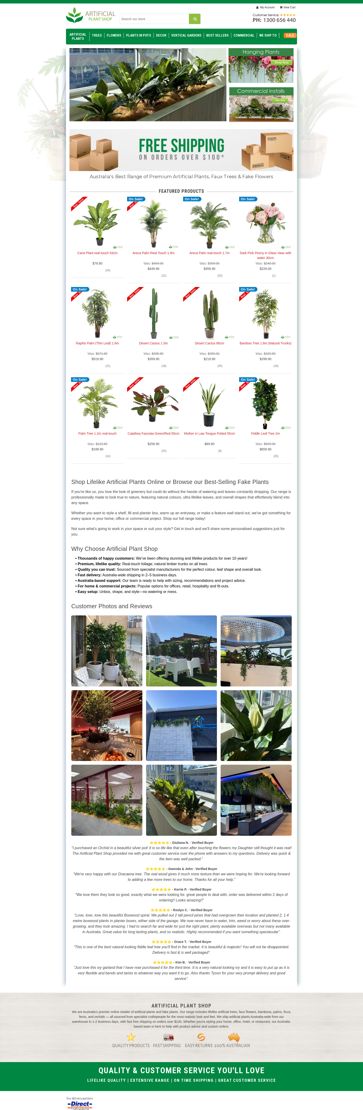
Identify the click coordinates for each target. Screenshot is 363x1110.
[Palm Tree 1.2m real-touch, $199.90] (97, 403)
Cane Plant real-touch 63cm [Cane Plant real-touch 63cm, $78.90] (97, 253)
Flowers (114, 35)
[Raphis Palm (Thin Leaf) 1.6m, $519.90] (97, 313)
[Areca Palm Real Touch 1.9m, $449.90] (153, 223)
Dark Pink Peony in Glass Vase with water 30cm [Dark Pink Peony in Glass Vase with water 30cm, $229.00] (265, 255)
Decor (161, 35)
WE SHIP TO (268, 35)
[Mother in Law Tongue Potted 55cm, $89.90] (209, 403)
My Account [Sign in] (266, 7)
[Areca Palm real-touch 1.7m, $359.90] (209, 223)
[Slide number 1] (147, 90)
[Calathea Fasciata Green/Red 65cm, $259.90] (153, 403)
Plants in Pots (138, 35)
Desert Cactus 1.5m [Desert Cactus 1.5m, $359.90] (153, 343)
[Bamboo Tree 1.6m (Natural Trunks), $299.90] (265, 313)
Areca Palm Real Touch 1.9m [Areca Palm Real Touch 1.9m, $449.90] (153, 253)
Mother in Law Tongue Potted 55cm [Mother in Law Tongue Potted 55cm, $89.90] (209, 433)
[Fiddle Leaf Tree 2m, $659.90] (265, 403)
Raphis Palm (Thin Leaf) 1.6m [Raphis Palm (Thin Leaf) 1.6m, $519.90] (97, 343)
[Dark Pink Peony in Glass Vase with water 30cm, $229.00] (265, 223)
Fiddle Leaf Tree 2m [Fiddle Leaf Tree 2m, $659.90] (265, 433)
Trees (97, 35)
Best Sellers (217, 35)
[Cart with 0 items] (287, 7)
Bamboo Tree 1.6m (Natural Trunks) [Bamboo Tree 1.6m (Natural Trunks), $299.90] (265, 343)
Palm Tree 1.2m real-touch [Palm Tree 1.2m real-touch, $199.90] (97, 433)
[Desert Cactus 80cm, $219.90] (209, 313)
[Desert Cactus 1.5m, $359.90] (153, 313)
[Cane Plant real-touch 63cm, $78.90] (97, 223)
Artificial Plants (77, 36)
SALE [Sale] (290, 35)
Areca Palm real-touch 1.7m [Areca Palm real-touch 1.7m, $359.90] (209, 253)
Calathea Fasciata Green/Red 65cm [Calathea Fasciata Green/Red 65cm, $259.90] (153, 433)
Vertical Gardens (186, 35)
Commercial (244, 35)
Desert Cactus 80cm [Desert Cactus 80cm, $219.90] (209, 343)
